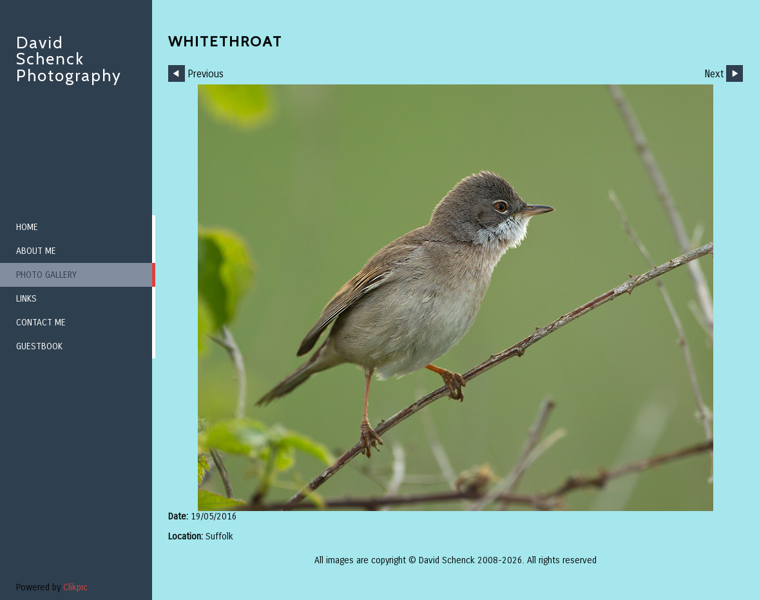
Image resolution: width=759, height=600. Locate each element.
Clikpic (75, 587)
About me (36, 251)
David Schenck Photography (69, 59)
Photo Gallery (46, 274)
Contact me (41, 322)
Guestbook (39, 346)
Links (26, 298)
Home (27, 227)
